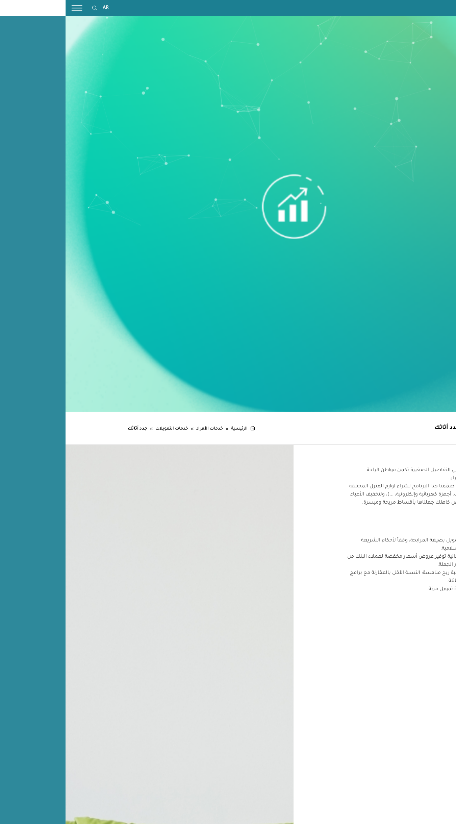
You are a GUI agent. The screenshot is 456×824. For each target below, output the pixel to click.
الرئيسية (178, 429)
